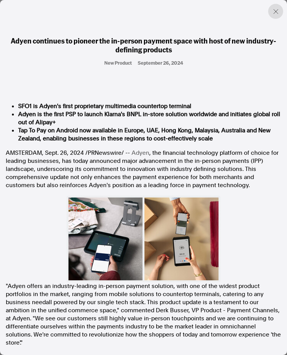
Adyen (140, 152)
